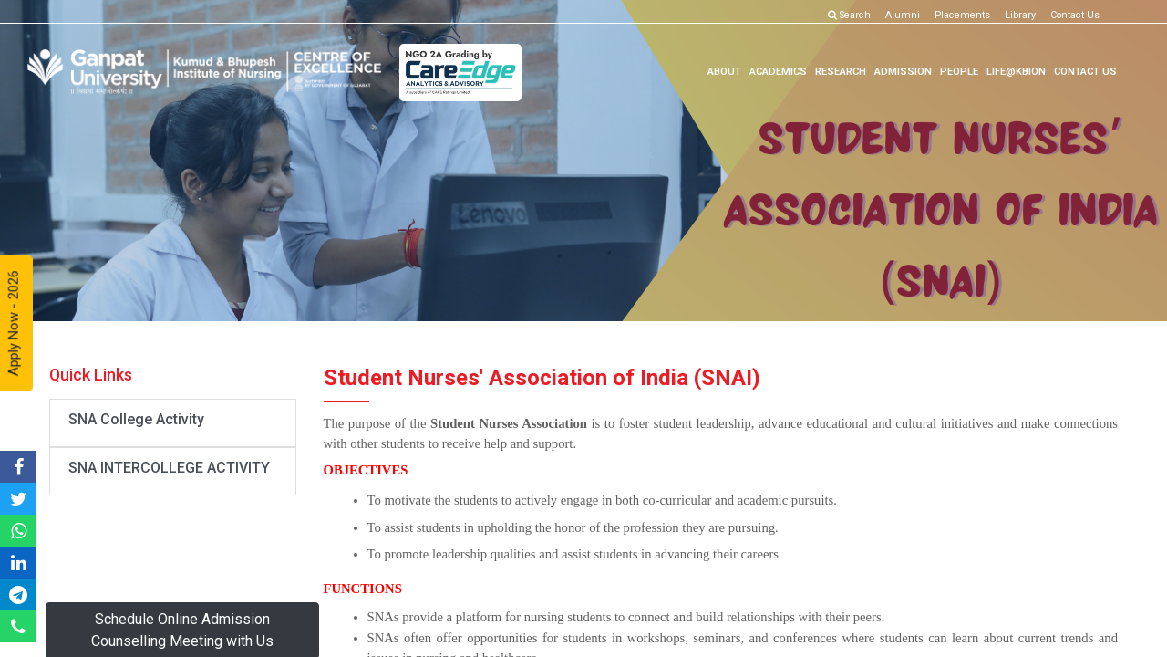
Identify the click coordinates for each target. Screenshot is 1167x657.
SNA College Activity (136, 419)
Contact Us (1075, 15)
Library (1020, 15)
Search (849, 15)
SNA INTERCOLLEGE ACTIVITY (169, 467)
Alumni (902, 15)
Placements (962, 15)
